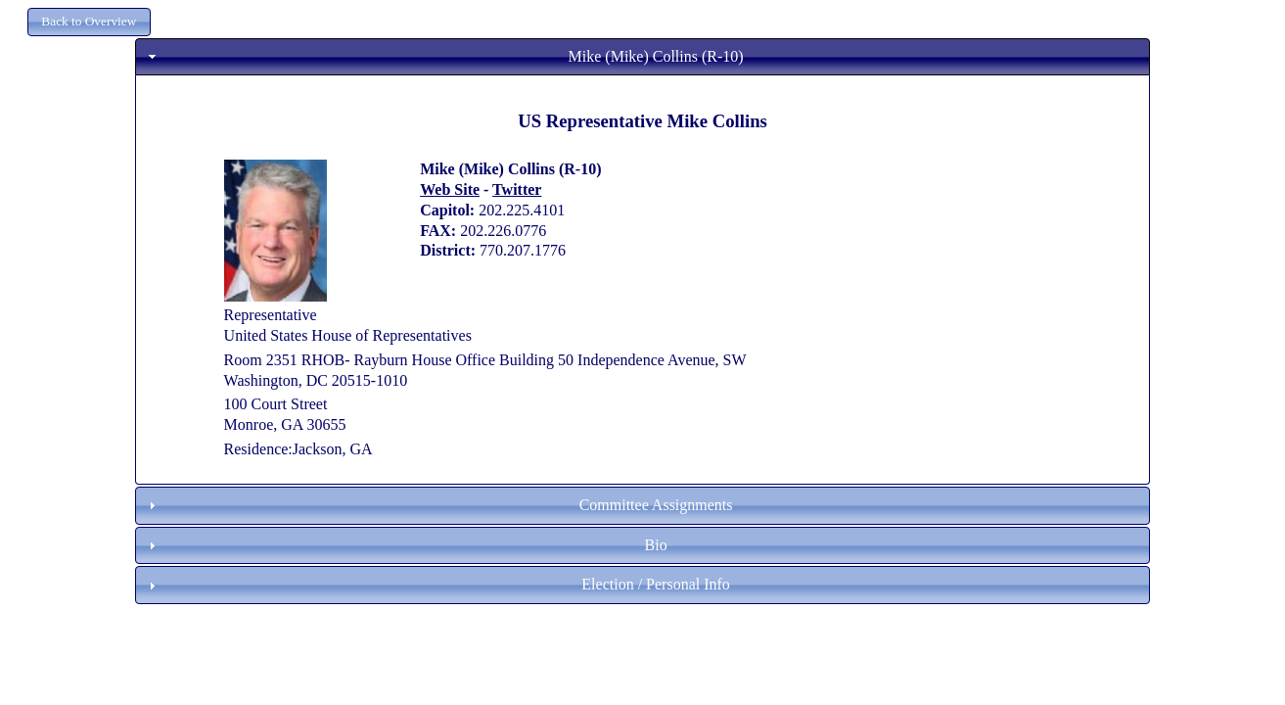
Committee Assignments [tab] (438, 504)
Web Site (450, 189)
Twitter (516, 189)
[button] (89, 22)
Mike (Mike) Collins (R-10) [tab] (444, 56)
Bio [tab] (405, 545)
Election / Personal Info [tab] (437, 584)
